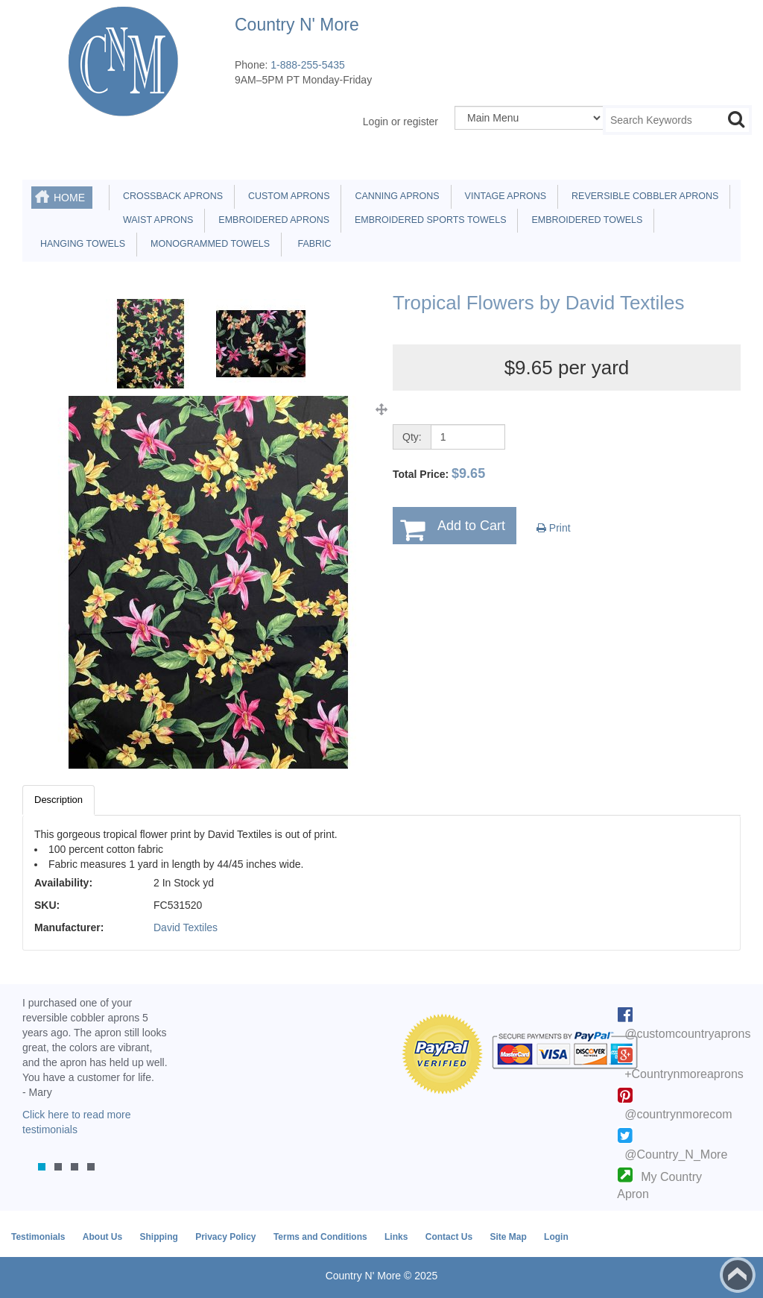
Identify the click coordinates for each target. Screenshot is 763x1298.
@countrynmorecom (678, 1114)
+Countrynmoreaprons (684, 1074)
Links (396, 1237)
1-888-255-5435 (307, 65)
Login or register (400, 121)
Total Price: (439, 473)
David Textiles (185, 927)
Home (69, 198)
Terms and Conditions (320, 1237)
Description (58, 799)
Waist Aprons (155, 220)
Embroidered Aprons (271, 220)
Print (553, 528)
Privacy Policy (225, 1237)
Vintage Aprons (503, 196)
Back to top (737, 1275)
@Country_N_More (675, 1154)
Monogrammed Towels (207, 244)
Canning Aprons (394, 196)
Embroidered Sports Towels (427, 220)
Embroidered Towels (584, 220)
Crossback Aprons (170, 196)
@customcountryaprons (687, 1033)
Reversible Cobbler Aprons (642, 196)
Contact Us (448, 1237)
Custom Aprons (286, 196)
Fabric (311, 244)
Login (556, 1237)
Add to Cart (471, 525)
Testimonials (38, 1237)
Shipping (158, 1237)
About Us (102, 1237)
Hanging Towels (80, 244)
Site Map (508, 1237)
